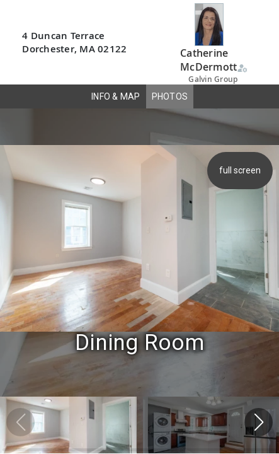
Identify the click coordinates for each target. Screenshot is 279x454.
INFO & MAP (115, 96)
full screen (241, 170)
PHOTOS (170, 96)
